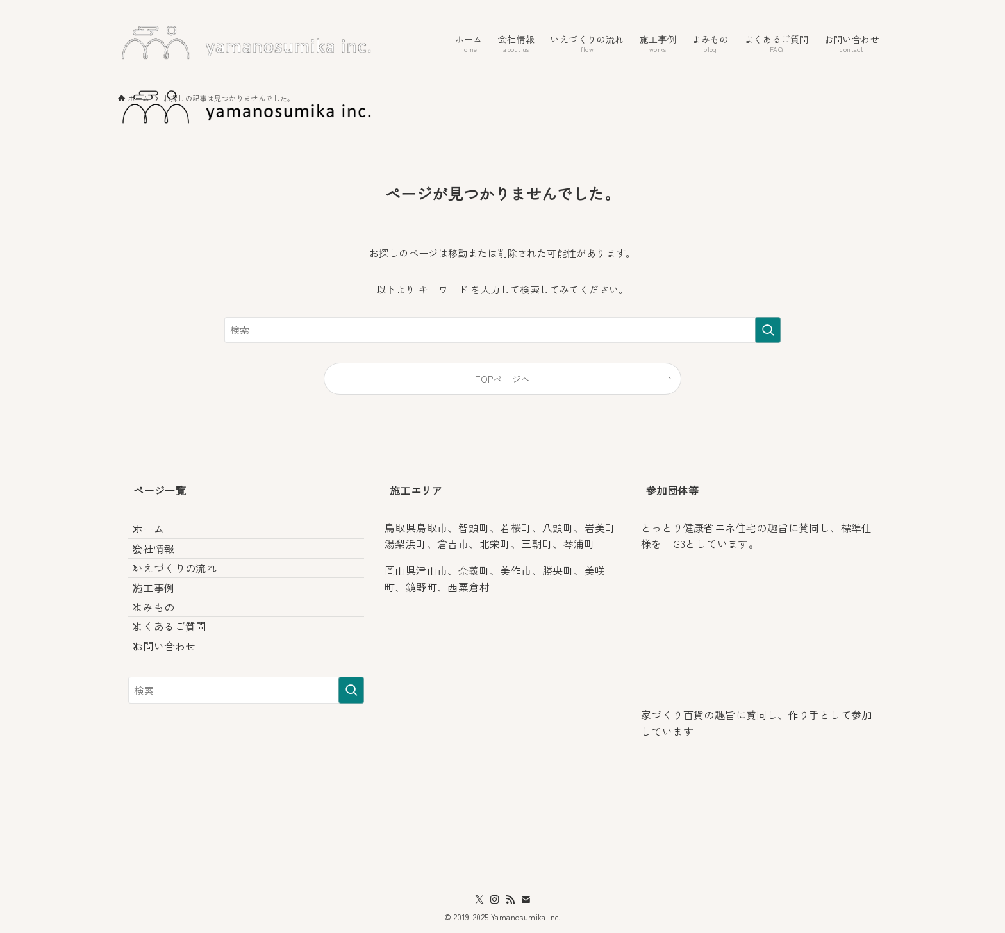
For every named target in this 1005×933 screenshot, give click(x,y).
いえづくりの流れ (186, 595)
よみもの (165, 655)
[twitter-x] (479, 899)
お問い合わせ (175, 716)
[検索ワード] (502, 330)
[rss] (510, 899)
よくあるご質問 (180, 686)
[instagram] (495, 899)
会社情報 (165, 564)
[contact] (525, 899)
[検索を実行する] (768, 330)
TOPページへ (503, 378)
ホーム (159, 534)
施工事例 (165, 625)
